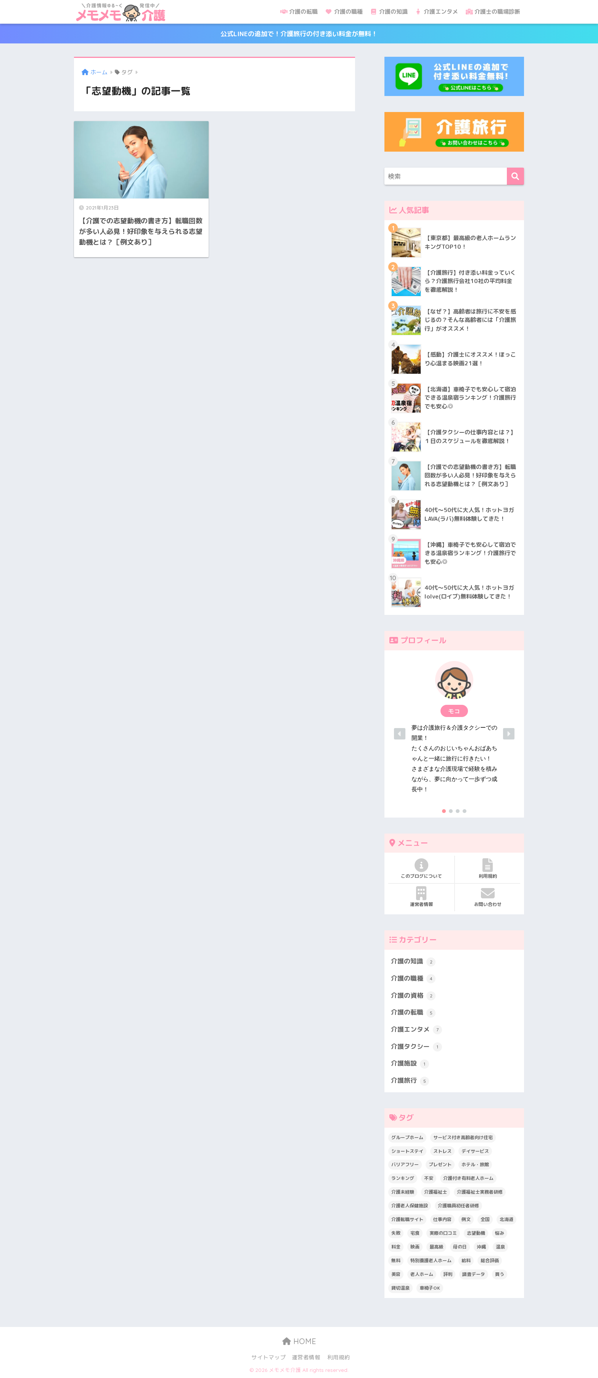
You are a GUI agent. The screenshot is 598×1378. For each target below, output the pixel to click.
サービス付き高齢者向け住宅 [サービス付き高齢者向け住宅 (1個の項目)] (463, 1137)
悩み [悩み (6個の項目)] (499, 1233)
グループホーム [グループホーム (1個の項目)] (407, 1137)
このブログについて (421, 868)
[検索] (515, 176)
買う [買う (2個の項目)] (499, 1274)
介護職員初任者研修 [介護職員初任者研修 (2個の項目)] (458, 1205)
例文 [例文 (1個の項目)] (466, 1219)
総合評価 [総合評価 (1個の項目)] (490, 1260)
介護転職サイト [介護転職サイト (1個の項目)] (407, 1219)
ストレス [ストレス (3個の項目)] (442, 1151)
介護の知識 (389, 12)
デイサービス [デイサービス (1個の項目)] (475, 1151)
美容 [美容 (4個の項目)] (395, 1274)
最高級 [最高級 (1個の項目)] (436, 1247)
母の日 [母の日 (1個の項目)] (460, 1247)
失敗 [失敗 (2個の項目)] (395, 1233)
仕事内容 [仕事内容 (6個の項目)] (442, 1219)
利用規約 (488, 868)
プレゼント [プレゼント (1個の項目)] (440, 1164)
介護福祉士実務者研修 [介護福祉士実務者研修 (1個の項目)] (480, 1192)
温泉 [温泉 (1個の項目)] (500, 1247)
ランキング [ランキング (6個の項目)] (402, 1178)
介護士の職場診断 (493, 12)
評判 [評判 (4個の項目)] (447, 1274)
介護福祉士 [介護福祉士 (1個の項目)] (435, 1192)
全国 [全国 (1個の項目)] (485, 1219)
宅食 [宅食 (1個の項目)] (415, 1233)
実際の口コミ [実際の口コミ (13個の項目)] (443, 1233)
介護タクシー (416, 1047)
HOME (299, 1341)
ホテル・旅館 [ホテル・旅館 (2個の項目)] (475, 1164)
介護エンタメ (436, 12)
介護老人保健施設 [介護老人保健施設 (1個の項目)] (409, 1205)
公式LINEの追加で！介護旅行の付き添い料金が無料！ (299, 33)
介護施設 (410, 1064)
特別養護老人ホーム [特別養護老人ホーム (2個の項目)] (431, 1260)
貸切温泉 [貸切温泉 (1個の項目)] (400, 1288)
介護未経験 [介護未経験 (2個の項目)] (402, 1192)
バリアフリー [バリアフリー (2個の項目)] (405, 1164)
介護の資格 (413, 996)
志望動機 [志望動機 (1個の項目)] (476, 1233)
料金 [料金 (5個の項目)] (395, 1247)
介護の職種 (344, 12)
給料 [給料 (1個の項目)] (466, 1260)
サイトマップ (268, 1357)
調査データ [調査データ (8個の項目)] (473, 1274)
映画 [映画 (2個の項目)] (415, 1247)
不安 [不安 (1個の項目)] (428, 1178)
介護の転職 (299, 12)
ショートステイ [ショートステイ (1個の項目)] (407, 1151)
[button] (454, 734)
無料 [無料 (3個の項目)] (395, 1260)
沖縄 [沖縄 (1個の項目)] (481, 1247)
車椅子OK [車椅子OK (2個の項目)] (430, 1288)
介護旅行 (410, 1081)
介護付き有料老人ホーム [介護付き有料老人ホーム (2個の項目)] (468, 1178)
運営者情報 (421, 897)
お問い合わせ (488, 897)
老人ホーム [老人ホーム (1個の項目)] (421, 1274)
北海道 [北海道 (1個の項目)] (506, 1219)
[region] (454, 734)
